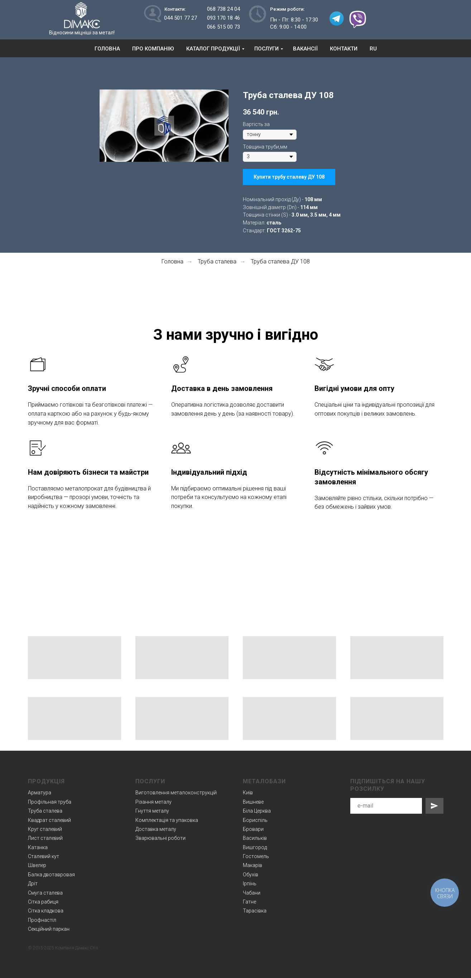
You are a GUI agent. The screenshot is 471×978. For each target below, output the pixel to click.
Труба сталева (217, 261)
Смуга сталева (45, 893)
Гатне (249, 902)
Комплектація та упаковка (166, 820)
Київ (248, 792)
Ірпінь (249, 883)
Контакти (343, 48)
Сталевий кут (43, 856)
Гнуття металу (152, 811)
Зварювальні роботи (160, 838)
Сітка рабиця (43, 902)
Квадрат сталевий (49, 820)
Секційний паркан (48, 929)
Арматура (39, 792)
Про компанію (153, 48)
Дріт (33, 883)
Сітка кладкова (45, 911)
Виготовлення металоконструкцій (176, 792)
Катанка (38, 847)
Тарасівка (254, 911)
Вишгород (255, 847)
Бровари (253, 829)
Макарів (252, 865)
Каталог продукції (213, 48)
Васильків (255, 838)
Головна (107, 48)
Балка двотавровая (51, 874)
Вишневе (253, 802)
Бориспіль (255, 820)
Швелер (37, 865)
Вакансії (305, 48)
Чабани (251, 893)
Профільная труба (49, 802)
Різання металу (153, 802)
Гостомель (256, 856)
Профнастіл (42, 920)
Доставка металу (155, 829)
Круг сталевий (45, 829)
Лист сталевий (45, 838)
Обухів (250, 874)
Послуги (266, 48)
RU (373, 48)
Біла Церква (257, 811)
